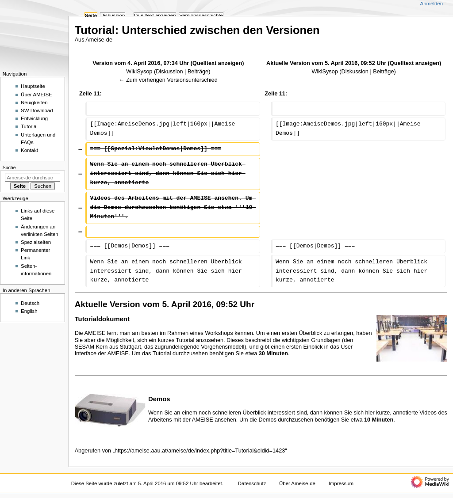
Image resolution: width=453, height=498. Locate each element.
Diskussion (169, 71)
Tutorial (29, 126)
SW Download (37, 110)
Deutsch (30, 303)
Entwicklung (34, 118)
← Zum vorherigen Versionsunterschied (168, 80)
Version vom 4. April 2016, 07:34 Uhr (140, 63)
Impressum (341, 483)
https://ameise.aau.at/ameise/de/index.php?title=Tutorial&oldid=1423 (200, 451)
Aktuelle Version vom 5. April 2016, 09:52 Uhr (326, 63)
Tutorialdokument (102, 319)
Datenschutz (252, 483)
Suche (9, 167)
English (29, 311)
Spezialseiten (36, 242)
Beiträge (198, 71)
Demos (159, 399)
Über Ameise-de (297, 483)
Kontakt (29, 150)
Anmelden (431, 3)
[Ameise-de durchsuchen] (32, 178)
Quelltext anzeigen (217, 63)
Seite (91, 15)
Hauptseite (33, 86)
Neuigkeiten (34, 102)
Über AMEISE (36, 94)
